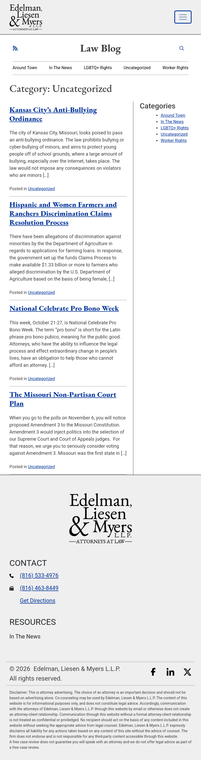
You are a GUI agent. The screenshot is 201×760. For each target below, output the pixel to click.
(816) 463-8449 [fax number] (39, 588)
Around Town (25, 67)
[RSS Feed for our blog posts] (15, 47)
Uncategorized (137, 67)
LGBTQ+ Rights (98, 67)
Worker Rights (175, 67)
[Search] (181, 48)
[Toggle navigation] (183, 17)
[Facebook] (153, 671)
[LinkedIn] (170, 671)
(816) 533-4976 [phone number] (39, 575)
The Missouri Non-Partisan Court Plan (62, 399)
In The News (60, 67)
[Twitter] (187, 671)
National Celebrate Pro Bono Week (64, 308)
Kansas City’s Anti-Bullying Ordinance (53, 114)
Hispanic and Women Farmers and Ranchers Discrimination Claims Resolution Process (63, 213)
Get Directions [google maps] (37, 600)
